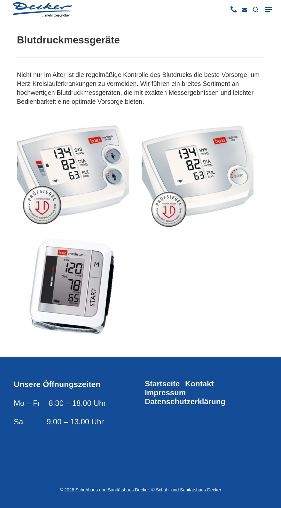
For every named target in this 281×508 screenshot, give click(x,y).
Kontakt (199, 383)
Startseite (162, 383)
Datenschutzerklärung (185, 401)
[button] (268, 9)
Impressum (165, 392)
